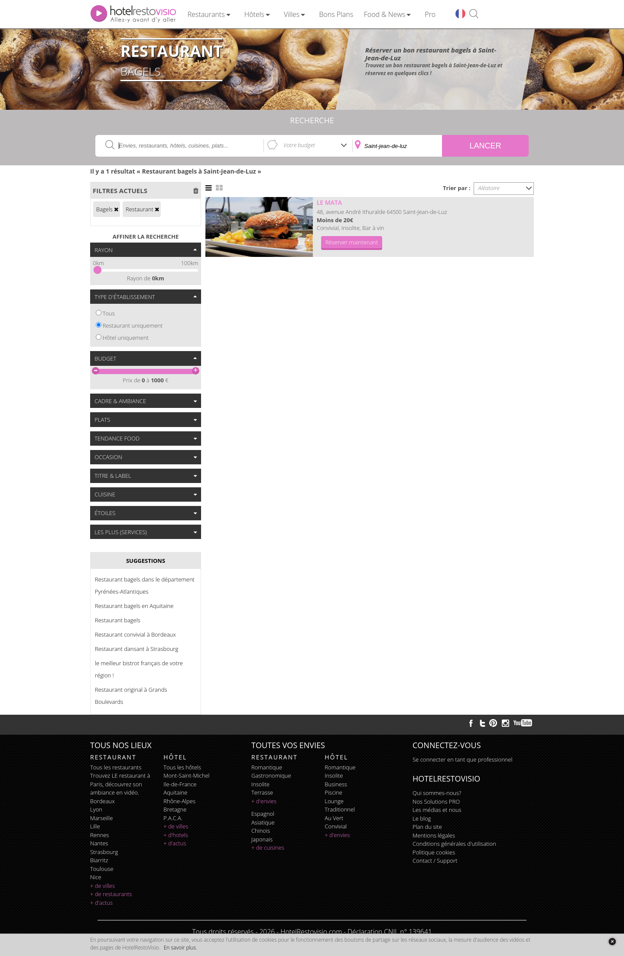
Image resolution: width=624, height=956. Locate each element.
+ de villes (102, 886)
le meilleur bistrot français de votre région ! (139, 669)
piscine (333, 792)
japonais (262, 839)
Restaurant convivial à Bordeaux (135, 634)
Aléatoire (489, 188)
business (336, 784)
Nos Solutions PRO (436, 801)
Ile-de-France (179, 784)
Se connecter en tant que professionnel (462, 759)
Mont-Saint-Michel (186, 775)
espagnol (262, 814)
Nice (95, 877)
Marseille (101, 818)
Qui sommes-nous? (437, 793)
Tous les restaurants (115, 767)
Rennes (99, 835)
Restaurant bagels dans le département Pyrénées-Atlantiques (145, 585)
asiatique (263, 822)
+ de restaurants (111, 894)
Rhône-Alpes (179, 801)
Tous (109, 313)
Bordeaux (102, 801)
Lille (95, 826)
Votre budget (299, 145)
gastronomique (271, 775)
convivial (336, 826)
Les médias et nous (437, 810)
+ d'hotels (175, 835)
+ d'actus (101, 903)
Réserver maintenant (351, 242)
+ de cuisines (267, 847)
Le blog (422, 818)
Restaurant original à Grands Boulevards (131, 696)
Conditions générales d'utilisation (454, 844)
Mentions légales (434, 835)
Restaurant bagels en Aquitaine (134, 606)
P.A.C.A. (172, 818)
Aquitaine (175, 792)
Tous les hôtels (182, 767)
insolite (260, 784)
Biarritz (99, 860)
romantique (266, 767)
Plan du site (427, 827)
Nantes (99, 843)
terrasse (262, 792)
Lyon (96, 809)
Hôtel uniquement (126, 338)
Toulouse (102, 869)
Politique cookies (434, 852)
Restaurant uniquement (133, 325)
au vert (334, 818)
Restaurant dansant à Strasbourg (136, 649)
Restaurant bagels (117, 620)
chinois (260, 830)
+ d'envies (263, 801)
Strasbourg (104, 852)
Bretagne (174, 809)
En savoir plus (180, 947)
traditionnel (340, 809)
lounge (334, 801)
